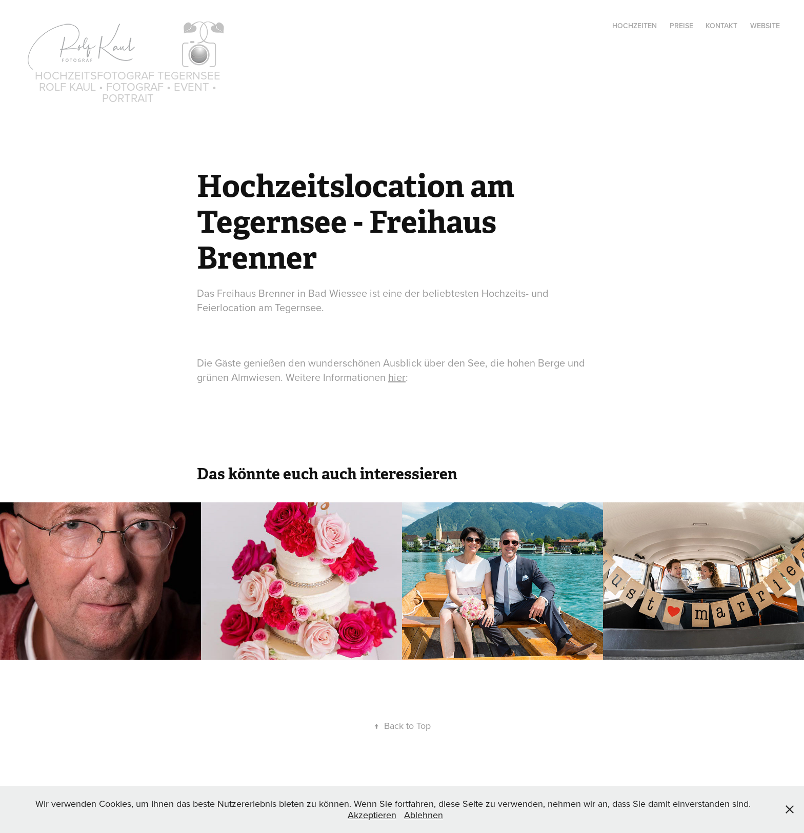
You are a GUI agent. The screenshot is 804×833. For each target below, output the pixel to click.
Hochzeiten (634, 26)
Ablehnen (423, 814)
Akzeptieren (372, 814)
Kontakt (721, 26)
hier (397, 377)
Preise (681, 26)
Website (765, 26)
